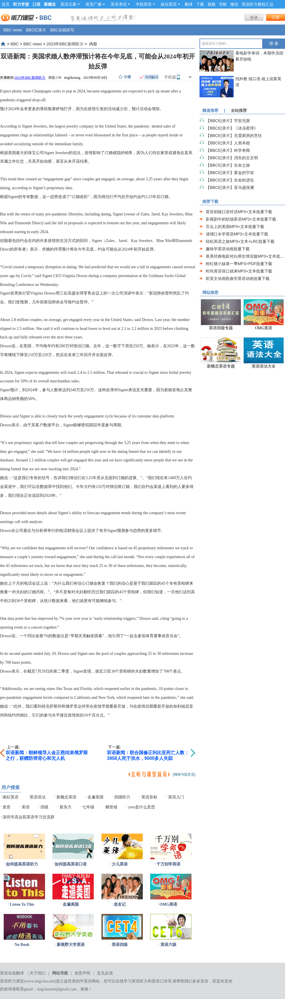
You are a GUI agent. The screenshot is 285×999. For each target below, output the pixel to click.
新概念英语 (66, 797)
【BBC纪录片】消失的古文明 (232, 158)
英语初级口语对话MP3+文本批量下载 (239, 211)
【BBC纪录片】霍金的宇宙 (230, 172)
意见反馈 (105, 973)
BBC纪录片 (36, 30)
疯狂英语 (11, 797)
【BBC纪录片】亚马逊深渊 (230, 187)
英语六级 (168, 945)
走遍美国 (95, 797)
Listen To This (22, 904)
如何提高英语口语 (71, 864)
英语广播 (95, 4)
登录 (254, 17)
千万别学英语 (168, 864)
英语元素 (70, 4)
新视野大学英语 (71, 945)
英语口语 (160, 981)
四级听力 (122, 797)
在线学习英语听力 (132, 981)
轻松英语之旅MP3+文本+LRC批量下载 (240, 241)
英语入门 (176, 797)
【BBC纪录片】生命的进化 (230, 180)
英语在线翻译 (12, 973)
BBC (15, 44)
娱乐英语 (170, 4)
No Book (22, 945)
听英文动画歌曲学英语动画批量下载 (238, 278)
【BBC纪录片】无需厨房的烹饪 (234, 135)
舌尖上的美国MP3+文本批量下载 (235, 226)
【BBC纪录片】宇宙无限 (228, 120)
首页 (6, 4)
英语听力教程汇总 (258, 4)
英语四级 (120, 945)
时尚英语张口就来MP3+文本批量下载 (239, 271)
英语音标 (149, 797)
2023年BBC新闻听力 (65, 44)
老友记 (120, 904)
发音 (7, 807)
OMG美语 (168, 904)
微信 (234, 4)
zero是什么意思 (141, 807)
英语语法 (38, 797)
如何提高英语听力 (22, 864)
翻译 (189, 4)
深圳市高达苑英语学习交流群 (28, 817)
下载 (200, 4)
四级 (44, 807)
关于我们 (38, 973)
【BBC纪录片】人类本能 (228, 143)
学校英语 (145, 4)
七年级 (88, 807)
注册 (276, 17)
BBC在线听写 (62, 30)
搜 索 (273, 43)
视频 (211, 4)
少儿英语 (120, 864)
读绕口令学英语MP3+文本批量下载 (237, 234)
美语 (26, 807)
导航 (223, 4)
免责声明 (82, 973)
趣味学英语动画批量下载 (228, 249)
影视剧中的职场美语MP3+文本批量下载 (241, 219)
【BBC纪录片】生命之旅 (228, 165)
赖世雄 (111, 807)
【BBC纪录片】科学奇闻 (228, 150)
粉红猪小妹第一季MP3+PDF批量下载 (239, 263)
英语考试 (120, 4)
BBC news (12, 30)
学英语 (86, 981)
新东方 (66, 807)
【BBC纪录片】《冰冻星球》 (232, 128)
